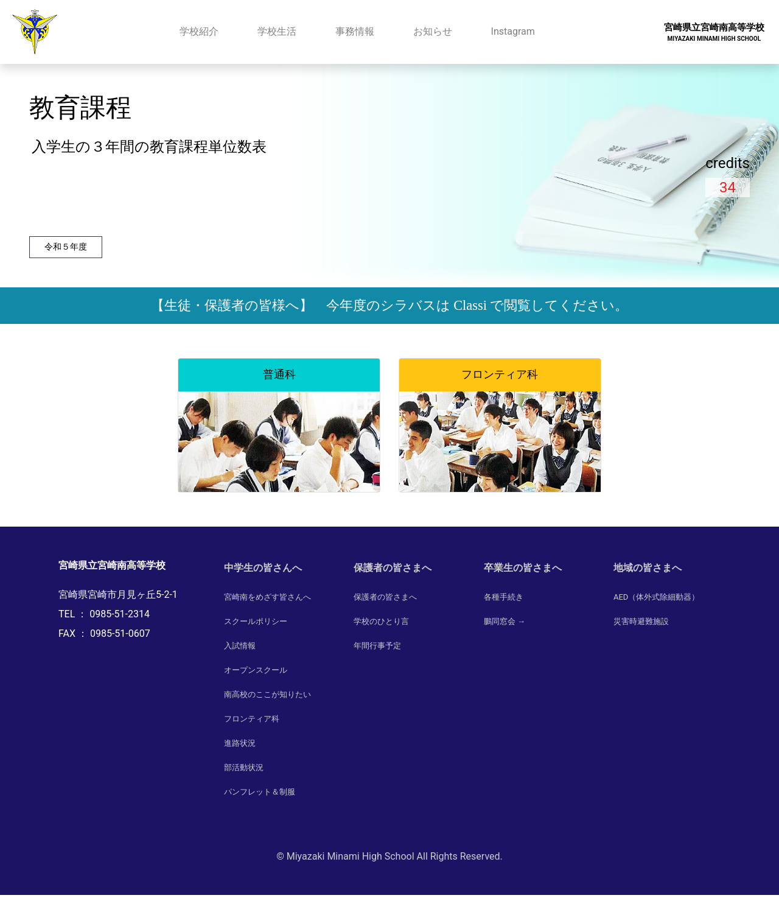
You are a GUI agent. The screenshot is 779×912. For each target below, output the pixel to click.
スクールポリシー (255, 621)
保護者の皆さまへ (385, 597)
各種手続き (503, 597)
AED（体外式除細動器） (656, 597)
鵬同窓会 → (504, 621)
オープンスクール (255, 670)
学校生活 (276, 31)
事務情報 (354, 31)
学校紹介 (199, 31)
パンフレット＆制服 (259, 791)
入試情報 (240, 645)
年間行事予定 (377, 645)
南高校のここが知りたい (267, 694)
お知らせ (432, 31)
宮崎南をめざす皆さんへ (267, 597)
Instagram (513, 31)
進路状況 (240, 743)
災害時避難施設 (641, 621)
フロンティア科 (251, 718)
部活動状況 (244, 767)
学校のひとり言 (381, 621)
